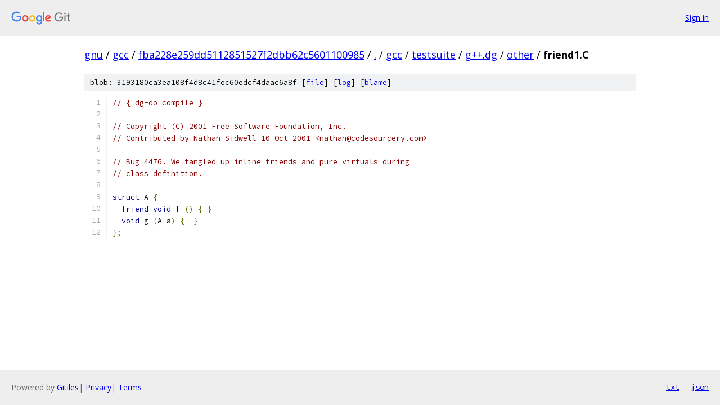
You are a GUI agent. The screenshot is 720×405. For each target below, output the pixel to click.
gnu (93, 54)
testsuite (434, 54)
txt (673, 387)
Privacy (98, 387)
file (315, 82)
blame (375, 82)
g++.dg (481, 54)
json (700, 387)
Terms (130, 387)
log (344, 82)
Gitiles (68, 387)
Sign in (697, 17)
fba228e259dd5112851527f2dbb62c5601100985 (251, 54)
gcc (120, 54)
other (520, 54)
